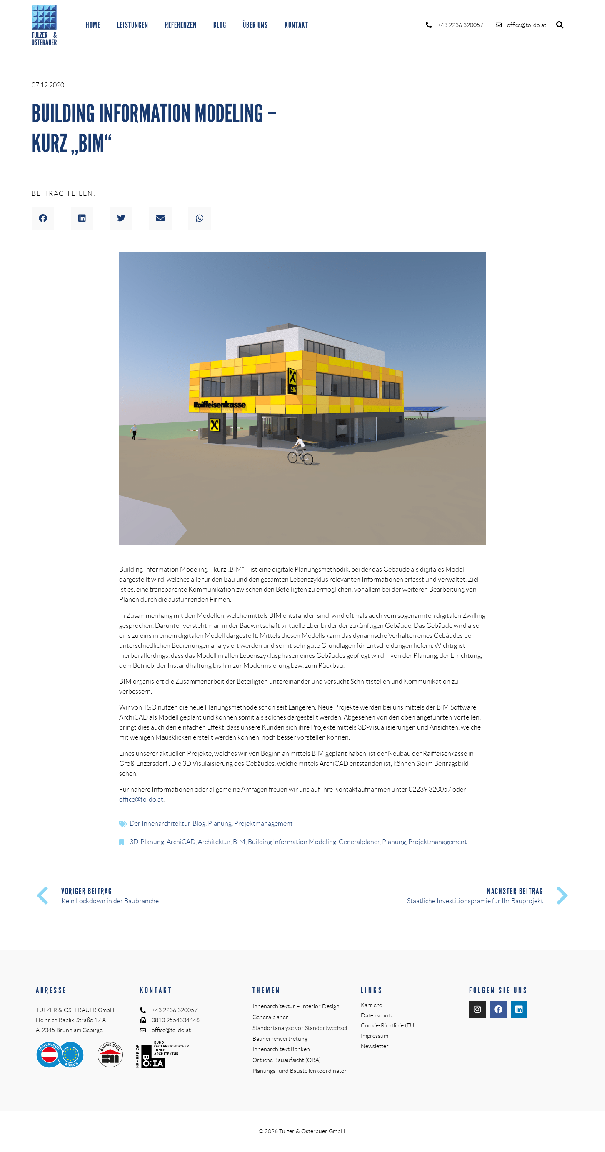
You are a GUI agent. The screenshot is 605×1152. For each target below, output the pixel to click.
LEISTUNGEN (132, 25)
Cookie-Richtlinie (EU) (388, 1025)
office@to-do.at (141, 799)
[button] (559, 25)
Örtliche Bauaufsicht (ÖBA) (286, 1060)
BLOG (219, 25)
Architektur (214, 841)
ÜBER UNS (255, 25)
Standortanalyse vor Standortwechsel (299, 1028)
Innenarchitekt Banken (281, 1049)
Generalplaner (359, 841)
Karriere (371, 1005)
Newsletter (375, 1046)
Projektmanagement (263, 823)
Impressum (374, 1035)
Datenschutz (377, 1015)
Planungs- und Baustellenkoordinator (299, 1070)
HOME (93, 25)
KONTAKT (296, 25)
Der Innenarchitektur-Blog (167, 823)
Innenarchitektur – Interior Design (296, 1006)
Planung (220, 823)
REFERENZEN (181, 25)
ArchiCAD (181, 841)
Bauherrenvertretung (280, 1038)
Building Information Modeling (292, 841)
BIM (239, 841)
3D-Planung (147, 841)
